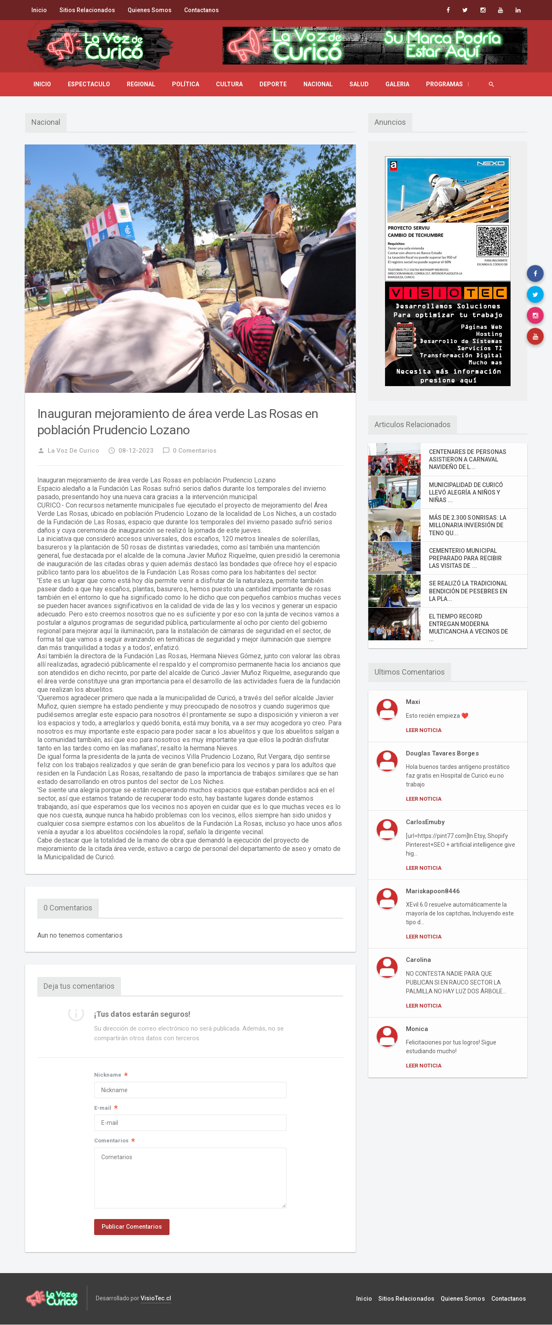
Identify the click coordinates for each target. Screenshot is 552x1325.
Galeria (397, 84)
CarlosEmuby (425, 822)
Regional (141, 84)
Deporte (273, 84)
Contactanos (201, 10)
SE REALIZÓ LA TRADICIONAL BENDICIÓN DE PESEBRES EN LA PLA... (468, 591)
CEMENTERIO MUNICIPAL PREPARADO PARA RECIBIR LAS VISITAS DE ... (465, 558)
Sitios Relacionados (87, 10)
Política (185, 84)
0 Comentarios (189, 450)
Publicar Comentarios (131, 1228)
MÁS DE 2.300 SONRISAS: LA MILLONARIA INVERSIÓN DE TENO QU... (467, 525)
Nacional (318, 84)
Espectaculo (89, 84)
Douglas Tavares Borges (442, 753)
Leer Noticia (424, 730)
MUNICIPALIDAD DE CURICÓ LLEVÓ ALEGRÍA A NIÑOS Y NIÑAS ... (466, 492)
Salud (359, 84)
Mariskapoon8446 (433, 891)
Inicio (39, 10)
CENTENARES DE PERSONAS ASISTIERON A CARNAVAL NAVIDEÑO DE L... (467, 459)
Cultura (229, 84)
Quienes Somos (150, 10)
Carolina (418, 960)
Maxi (413, 702)
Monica (417, 1029)
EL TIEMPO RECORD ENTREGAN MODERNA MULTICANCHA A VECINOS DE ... (468, 628)
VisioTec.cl (156, 1299)
